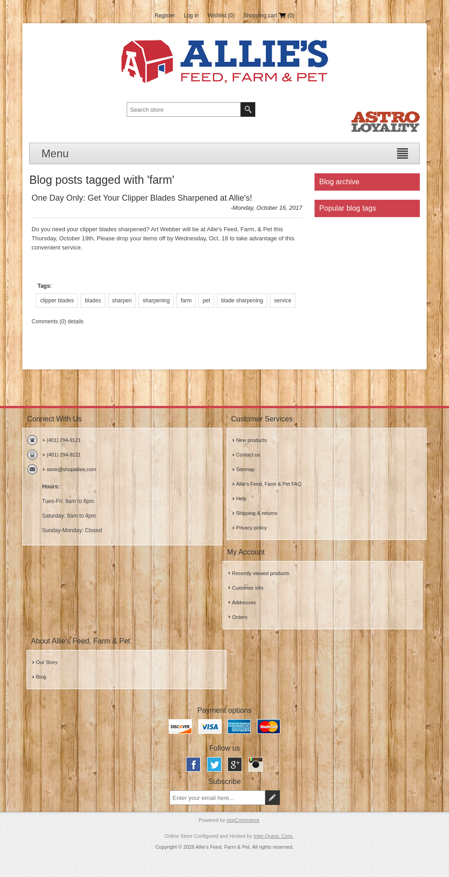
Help (241, 498)
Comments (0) (48, 321)
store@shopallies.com (71, 469)
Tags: (44, 286)
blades (93, 300)
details (76, 321)
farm (186, 300)
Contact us (248, 454)
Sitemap (245, 469)
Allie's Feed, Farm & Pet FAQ (268, 484)
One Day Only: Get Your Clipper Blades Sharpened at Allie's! (141, 197)
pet (206, 300)
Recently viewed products (260, 573)
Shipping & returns (257, 513)
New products (251, 440)
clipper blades (57, 300)
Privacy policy (251, 527)
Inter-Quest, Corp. (273, 836)
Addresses (244, 602)
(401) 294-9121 (63, 440)
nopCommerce (243, 820)
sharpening (156, 300)
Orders (240, 617)
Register (165, 15)
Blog (41, 677)
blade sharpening (242, 300)
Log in (191, 15)
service (282, 300)
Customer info (247, 588)
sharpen (122, 300)
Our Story (46, 662)
